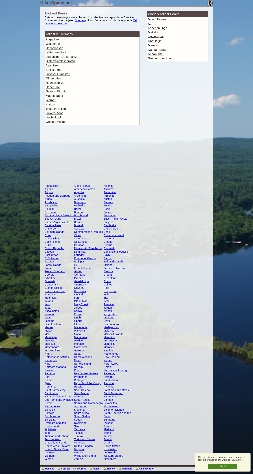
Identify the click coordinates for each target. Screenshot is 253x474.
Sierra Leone (52, 406)
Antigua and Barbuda (57, 195)
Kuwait (78, 314)
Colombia (80, 238)
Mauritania (80, 337)
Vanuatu (49, 452)
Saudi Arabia (82, 399)
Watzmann (53, 44)
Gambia (108, 271)
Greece (78, 278)
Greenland (110, 278)
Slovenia (79, 409)
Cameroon (51, 228)
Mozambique (52, 350)
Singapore (80, 406)
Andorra (108, 189)
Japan (48, 307)
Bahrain (108, 202)
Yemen (49, 458)
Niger (77, 360)
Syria (77, 426)
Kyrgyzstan (110, 314)
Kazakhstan (52, 310)
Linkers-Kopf (54, 113)
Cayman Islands (54, 231)
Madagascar (111, 327)
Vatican (78, 452)
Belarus (108, 205)
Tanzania (79, 429)
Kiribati (108, 310)
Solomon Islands (114, 409)
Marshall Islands (113, 334)
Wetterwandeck (56, 52)
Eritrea (108, 258)
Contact (65, 468)
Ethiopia (79, 261)
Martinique (51, 337)
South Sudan (82, 416)
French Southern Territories (55, 273)
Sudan (78, 419)
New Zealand (112, 356)
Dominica (79, 251)
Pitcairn (108, 376)
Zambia (78, 458)
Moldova (50, 343)
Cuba (48, 244)
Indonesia (50, 297)
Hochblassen (54, 48)
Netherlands (111, 353)
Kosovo (49, 314)
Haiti (106, 287)
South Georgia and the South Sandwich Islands (118, 414)
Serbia (49, 402)
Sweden (109, 422)
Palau (77, 370)
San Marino (111, 396)
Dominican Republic (116, 251)
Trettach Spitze (56, 109)
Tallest (96, 468)
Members (127, 468)
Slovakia (50, 409)
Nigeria (108, 360)
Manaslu (153, 45)
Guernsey (80, 284)
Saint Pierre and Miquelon (113, 395)
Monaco (79, 343)
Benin (107, 208)
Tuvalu (108, 439)
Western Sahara (113, 455)
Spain (107, 416)
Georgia (49, 274)
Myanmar (79, 350)
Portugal (79, 380)
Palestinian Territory (116, 370)
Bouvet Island (53, 218)
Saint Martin (81, 393)
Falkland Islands (113, 261)
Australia (79, 198)
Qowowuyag (156, 36)
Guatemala (51, 284)
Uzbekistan (110, 449)
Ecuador (79, 254)
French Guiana (83, 268)
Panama (50, 373)
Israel (107, 300)
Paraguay (109, 373)
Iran (76, 297)
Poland (49, 380)
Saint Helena (82, 389)
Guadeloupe (81, 281)
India (107, 294)
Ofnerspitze (53, 78)
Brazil (77, 218)
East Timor (51, 254)
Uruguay (79, 449)
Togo (48, 432)
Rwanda (109, 386)
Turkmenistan (53, 439)
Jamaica (109, 304)
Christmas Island (114, 235)
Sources (80, 20)
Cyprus (108, 244)
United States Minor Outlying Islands (57, 451)
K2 (150, 23)
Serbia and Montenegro (88, 402)
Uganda (79, 442)
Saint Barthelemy (55, 389)
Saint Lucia (51, 393)
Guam (107, 281)
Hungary (50, 294)
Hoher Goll (53, 87)
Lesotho (49, 320)
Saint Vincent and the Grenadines (58, 398)
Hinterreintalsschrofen (60, 61)
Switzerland (52, 426)
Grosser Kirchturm (58, 91)
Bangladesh (52, 205)
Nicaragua (51, 360)
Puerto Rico (111, 380)
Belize (77, 208)
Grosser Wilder (56, 122)
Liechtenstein (53, 324)
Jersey (78, 307)
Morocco (109, 347)
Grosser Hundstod (58, 74)
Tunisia (78, 436)
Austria (108, 198)
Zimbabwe (110, 458)
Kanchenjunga (157, 28)
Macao (49, 327)
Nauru (48, 353)
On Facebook (146, 468)
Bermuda (50, 212)
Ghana (108, 274)
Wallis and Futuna (85, 455)
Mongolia (109, 343)
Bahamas (80, 202)
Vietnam (49, 455)
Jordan (108, 307)
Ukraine (108, 442)
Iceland (78, 294)
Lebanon (109, 317)
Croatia (108, 241)
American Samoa (84, 189)
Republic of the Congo (87, 383)
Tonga (107, 432)
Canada (79, 228)
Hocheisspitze (55, 83)
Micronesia (110, 340)
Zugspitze (52, 39)
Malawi (49, 330)
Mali (47, 334)
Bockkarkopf (54, 70)
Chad (107, 231)
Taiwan (108, 426)
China (77, 235)
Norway (78, 366)
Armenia (109, 195)
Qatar (48, 383)
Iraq (106, 297)
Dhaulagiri (155, 41)
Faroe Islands (53, 264)
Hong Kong (110, 291)
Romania (50, 386)
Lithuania (79, 324)
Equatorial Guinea (85, 258)
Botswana (110, 215)
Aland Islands (82, 185)
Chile (48, 235)
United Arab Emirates (58, 445)
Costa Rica (80, 241)
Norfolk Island (82, 363)
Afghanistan (52, 185)
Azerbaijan (51, 202)
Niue (47, 363)
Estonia (49, 261)
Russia (78, 386)
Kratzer (50, 104)
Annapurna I (156, 54)
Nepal (77, 353)
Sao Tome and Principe (59, 399)
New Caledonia (83, 356)
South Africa (81, 412)
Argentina (80, 195)
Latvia (77, 317)
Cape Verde (111, 228)
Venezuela (110, 452)
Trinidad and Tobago (57, 436)
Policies (49, 468)
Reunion (109, 383)
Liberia (78, 320)
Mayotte (49, 340)
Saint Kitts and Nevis (116, 389)
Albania (108, 185)
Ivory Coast (81, 304)
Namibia (109, 350)
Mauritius (109, 337)
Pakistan (50, 370)
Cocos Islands (53, 238)
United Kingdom (83, 445)
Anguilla (79, 192)
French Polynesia (114, 268)
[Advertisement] (92, 155)
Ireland (49, 300)
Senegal (109, 399)
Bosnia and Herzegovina (81, 217)
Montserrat (80, 347)
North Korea (111, 363)
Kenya (78, 310)
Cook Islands (52, 241)
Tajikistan (50, 429)
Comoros (109, 238)
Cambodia (110, 225)
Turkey (108, 436)
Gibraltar (50, 278)
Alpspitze (52, 65)
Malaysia (79, 330)
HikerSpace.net (56, 2)
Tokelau (78, 432)
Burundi (78, 225)
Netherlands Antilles (57, 356)
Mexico (78, 340)
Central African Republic (88, 231)
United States (112, 445)
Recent (111, 468)
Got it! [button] (223, 466)
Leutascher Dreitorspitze (62, 57)
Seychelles (110, 402)
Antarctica (110, 192)
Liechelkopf (53, 117)
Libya (107, 320)
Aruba (48, 198)
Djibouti (49, 251)
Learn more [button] (238, 459)
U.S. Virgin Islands (56, 442)
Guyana (79, 287)
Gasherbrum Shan (160, 58)
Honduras (80, 291)
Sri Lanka (50, 419)
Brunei (78, 222)
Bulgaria (109, 222)
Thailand (109, 429)
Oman (107, 366)
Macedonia (80, 327)
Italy (47, 304)
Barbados (80, 205)
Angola (49, 192)
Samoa (78, 396)
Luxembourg (111, 324)
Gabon (78, 271)
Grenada (50, 281)
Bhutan (78, 212)
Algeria (49, 189)
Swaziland (80, 422)
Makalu (153, 32)
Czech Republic (54, 248)
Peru (47, 376)
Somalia (49, 412)
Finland (108, 264)
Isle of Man (80, 300)
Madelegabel (54, 96)
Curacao (79, 244)
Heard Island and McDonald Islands (55, 293)
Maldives (109, 330)
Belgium (49, 208)
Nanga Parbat (157, 49)
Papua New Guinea (86, 373)
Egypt (107, 254)
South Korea (52, 416)
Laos (48, 317)
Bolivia (108, 212)
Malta (77, 334)
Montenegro (52, 347)
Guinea (108, 284)
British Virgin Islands (57, 222)
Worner (50, 100)
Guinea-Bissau (54, 287)
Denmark (109, 248)
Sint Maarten (111, 406)
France (49, 268)
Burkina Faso (53, 225)
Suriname (109, 419)
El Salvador (52, 258)
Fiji (75, 264)
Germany (79, 274)
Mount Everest (157, 19)
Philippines (80, 376)
